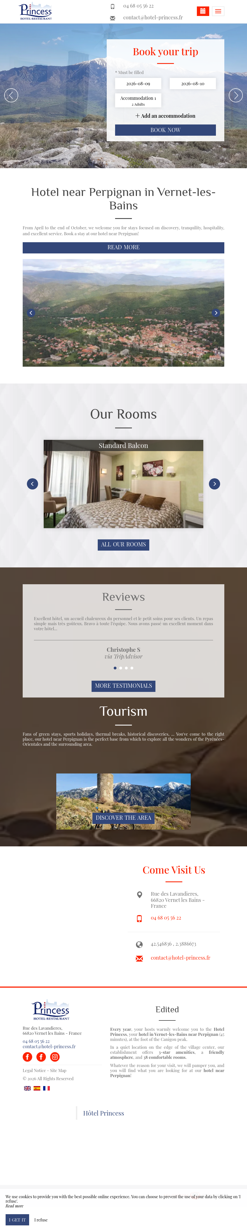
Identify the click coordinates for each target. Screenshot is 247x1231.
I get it (17, 1220)
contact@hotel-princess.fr (153, 17)
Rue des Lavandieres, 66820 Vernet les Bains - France (52, 1030)
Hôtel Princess (103, 1113)
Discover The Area (123, 817)
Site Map (58, 1070)
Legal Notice (34, 1070)
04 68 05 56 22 (166, 917)
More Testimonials (123, 685)
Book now (165, 129)
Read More (124, 247)
